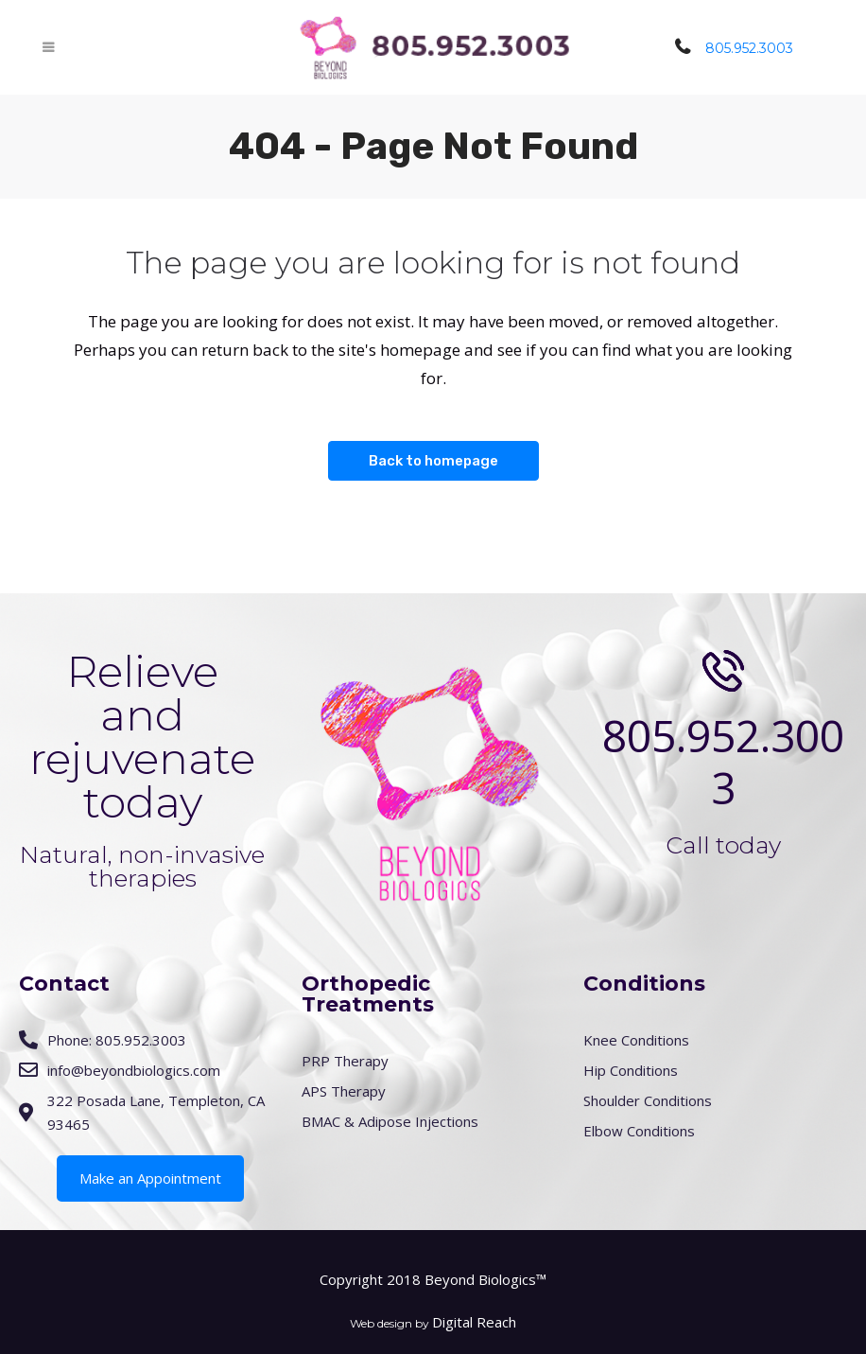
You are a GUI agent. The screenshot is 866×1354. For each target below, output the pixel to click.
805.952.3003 (749, 48)
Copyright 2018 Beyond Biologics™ (433, 1279)
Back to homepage (433, 460)
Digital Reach (474, 1321)
